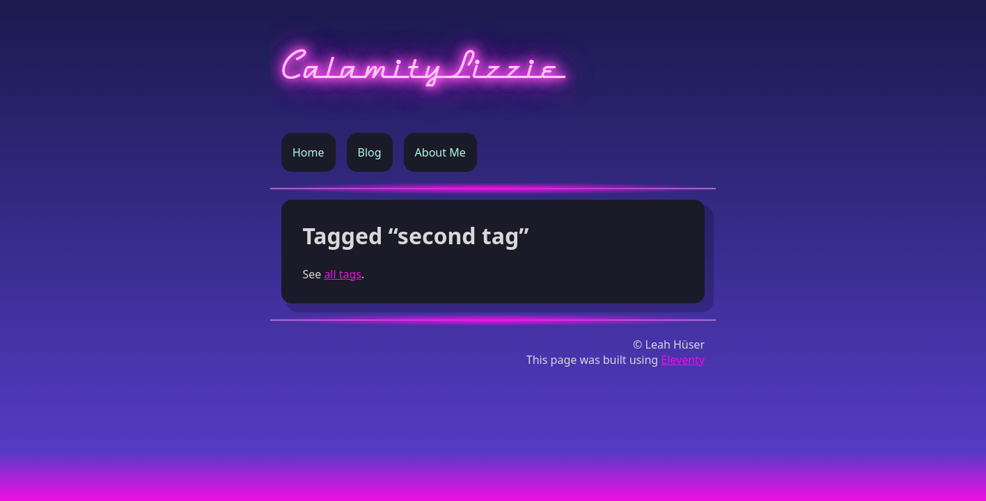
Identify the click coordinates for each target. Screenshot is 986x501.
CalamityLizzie (421, 66)
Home (308, 152)
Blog (370, 152)
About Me (440, 152)
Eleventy (683, 359)
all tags (342, 274)
